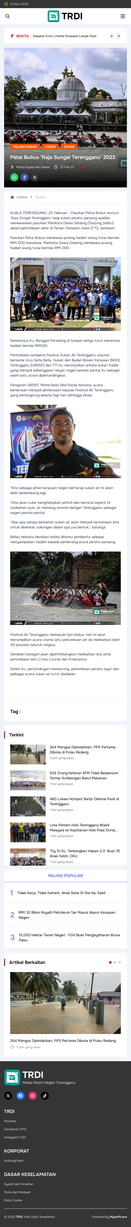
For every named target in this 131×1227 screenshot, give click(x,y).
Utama (50, 147)
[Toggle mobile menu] (123, 16)
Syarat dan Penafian (18, 1184)
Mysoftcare (118, 1217)
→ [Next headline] (118, 36)
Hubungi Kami (14, 1161)
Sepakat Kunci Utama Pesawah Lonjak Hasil (64, 36)
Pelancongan (25, 147)
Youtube (10, 1121)
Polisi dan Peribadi (17, 1192)
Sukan (69, 147)
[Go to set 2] (115, 962)
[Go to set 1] (110, 962)
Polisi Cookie (13, 1200)
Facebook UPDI (15, 1129)
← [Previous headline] (112, 36)
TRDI (19, 1217)
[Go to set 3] (119, 962)
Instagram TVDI (15, 1137)
